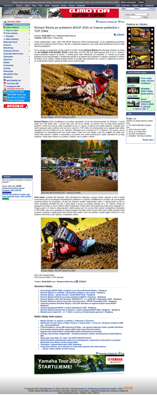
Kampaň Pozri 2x (14, 89)
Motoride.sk (49, 389)
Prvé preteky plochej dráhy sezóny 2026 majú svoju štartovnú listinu (70, 329)
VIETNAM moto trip (15, 94)
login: (124, 9)
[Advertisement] (78, 380)
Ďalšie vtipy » (149, 140)
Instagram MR (12, 86)
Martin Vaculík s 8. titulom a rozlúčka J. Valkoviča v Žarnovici (67, 321)
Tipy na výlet (17, 30)
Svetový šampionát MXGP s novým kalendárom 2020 (63, 308)
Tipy (34, 6)
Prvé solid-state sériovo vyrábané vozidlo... (140, 82)
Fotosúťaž (8, 65)
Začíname (17, 56)
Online (135, 6)
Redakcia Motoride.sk (66, 36)
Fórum (72, 6)
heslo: (137, 9)
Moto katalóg (17, 39)
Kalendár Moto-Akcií (13, 54)
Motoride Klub (17, 42)
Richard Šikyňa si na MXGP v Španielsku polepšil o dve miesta (67, 293)
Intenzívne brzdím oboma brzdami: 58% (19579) (13, 190)
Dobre (141, 2)
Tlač (122, 22)
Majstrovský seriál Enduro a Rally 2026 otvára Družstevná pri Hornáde (71, 331)
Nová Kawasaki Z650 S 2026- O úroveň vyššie (140, 104)
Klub (47, 6)
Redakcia (150, 6)
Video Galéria (17, 27)
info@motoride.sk (78, 389)
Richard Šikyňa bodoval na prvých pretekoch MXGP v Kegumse (68, 297)
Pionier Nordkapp (14, 100)
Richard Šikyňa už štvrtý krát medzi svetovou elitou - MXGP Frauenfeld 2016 (73, 301)
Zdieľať (120, 34)
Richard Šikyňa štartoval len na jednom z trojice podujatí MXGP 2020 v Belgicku (75, 310)
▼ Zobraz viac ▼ (140, 109)
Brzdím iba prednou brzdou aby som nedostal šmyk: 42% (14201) (16, 196)
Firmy (63, 6)
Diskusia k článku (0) (106, 22)
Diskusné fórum (17, 51)
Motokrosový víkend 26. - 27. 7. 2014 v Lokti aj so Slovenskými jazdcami (71, 312)
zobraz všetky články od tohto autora (58, 349)
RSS (121, 389)
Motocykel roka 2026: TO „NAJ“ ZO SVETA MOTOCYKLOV (65, 338)
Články (19, 6)
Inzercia (55, 6)
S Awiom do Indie (14, 91)
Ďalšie (17, 62)
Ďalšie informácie (128, 2)
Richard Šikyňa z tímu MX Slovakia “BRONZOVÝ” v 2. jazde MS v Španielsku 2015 (76, 299)
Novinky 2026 (12, 21)
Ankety (7, 68)
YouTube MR (11, 83)
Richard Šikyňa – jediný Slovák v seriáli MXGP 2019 (62, 295)
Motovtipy (8, 71)
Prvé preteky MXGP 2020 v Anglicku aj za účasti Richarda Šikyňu (69, 290)
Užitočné (17, 59)
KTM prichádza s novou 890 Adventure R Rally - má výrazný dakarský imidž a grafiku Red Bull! (81, 327)
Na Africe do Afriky (14, 97)
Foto (40, 6)
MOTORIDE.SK (12, 80)
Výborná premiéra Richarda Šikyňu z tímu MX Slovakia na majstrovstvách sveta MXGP (78, 303)
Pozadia (9, 36)
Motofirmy (8, 48)
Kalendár (81, 6)
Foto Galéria (17, 33)
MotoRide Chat (11, 74)
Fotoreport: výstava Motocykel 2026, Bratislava (61, 344)
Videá (27, 6)
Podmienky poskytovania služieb (102, 389)
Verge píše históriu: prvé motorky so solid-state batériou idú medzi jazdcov (73, 347)
